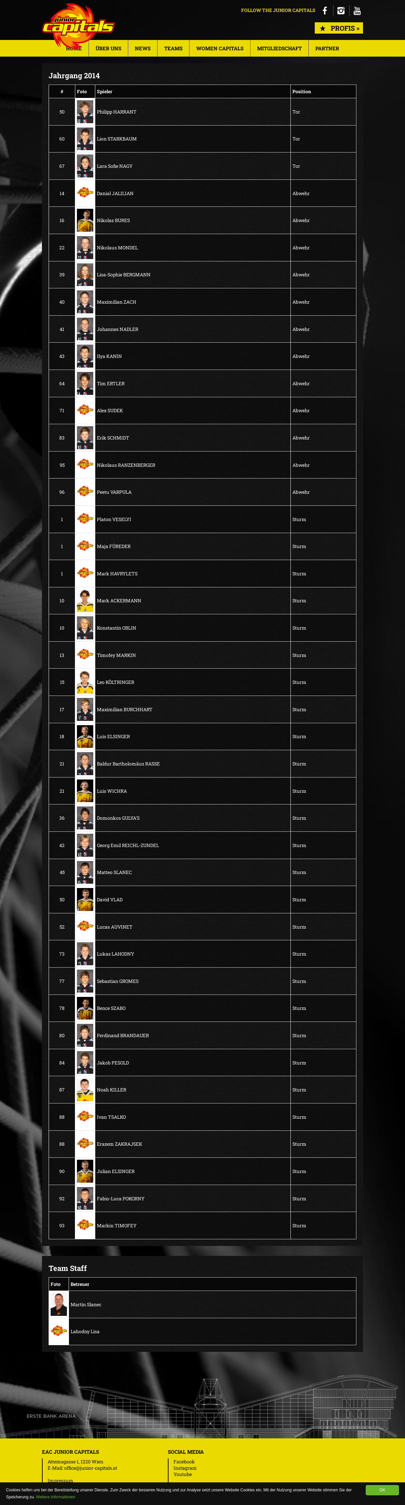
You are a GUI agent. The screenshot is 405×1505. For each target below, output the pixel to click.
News (143, 48)
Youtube (183, 1474)
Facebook (184, 1461)
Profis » (339, 28)
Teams (173, 48)
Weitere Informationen (55, 1497)
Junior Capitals (78, 26)
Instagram (185, 1468)
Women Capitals (219, 48)
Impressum (60, 1480)
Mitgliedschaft (279, 48)
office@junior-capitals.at (90, 1468)
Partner (327, 48)
